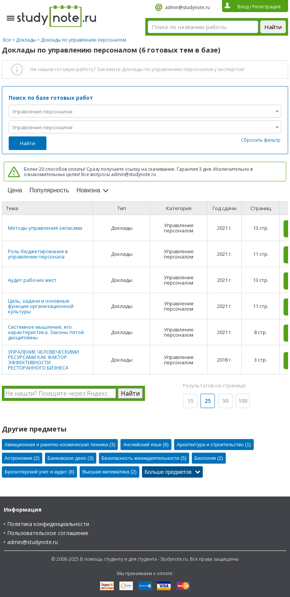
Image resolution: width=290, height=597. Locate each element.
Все (7, 40)
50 (225, 400)
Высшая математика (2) (109, 472)
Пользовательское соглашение (47, 533)
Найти (27, 143)
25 (208, 400)
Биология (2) (208, 458)
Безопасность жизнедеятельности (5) (144, 458)
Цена (15, 190)
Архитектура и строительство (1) (214, 444)
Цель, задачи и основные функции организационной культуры (41, 306)
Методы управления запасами (45, 227)
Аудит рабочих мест (32, 280)
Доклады (26, 40)
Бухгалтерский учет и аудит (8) (39, 472)
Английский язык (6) (145, 444)
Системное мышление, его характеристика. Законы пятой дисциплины (46, 332)
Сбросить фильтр (261, 140)
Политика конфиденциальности (48, 523)
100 (242, 400)
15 (190, 400)
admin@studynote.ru (187, 7)
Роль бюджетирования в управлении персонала (38, 254)
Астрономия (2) (22, 458)
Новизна (88, 190)
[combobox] (145, 111)
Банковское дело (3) (71, 458)
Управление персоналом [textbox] (42, 111)
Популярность (49, 190)
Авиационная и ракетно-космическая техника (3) (60, 444)
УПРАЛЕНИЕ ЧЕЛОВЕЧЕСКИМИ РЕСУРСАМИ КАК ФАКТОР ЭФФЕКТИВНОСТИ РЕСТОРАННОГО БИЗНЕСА (43, 359)
